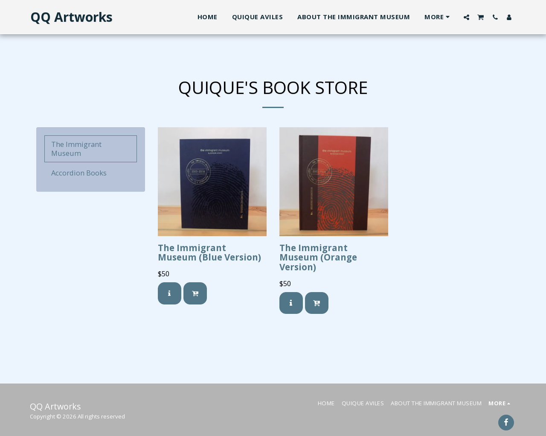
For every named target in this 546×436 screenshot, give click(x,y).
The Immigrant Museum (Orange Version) (318, 257)
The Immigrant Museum (76, 148)
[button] (466, 17)
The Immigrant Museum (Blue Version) (209, 252)
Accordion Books (79, 173)
